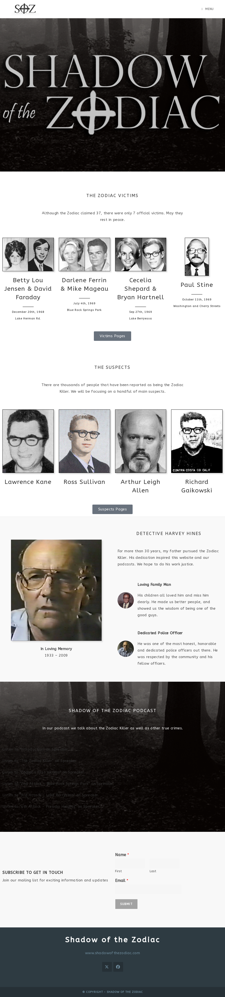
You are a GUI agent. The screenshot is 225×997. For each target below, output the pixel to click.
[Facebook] (118, 967)
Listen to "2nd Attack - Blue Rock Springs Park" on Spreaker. (58, 783)
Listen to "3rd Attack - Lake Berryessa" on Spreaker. (50, 795)
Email (121, 880)
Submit (126, 904)
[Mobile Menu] (208, 9)
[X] (107, 967)
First (118, 871)
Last (153, 871)
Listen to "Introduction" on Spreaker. (35, 749)
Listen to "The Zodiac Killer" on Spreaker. (40, 761)
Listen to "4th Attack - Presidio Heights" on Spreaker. (51, 806)
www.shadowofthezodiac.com (112, 953)
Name (122, 854)
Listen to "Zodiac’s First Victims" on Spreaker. (43, 772)
